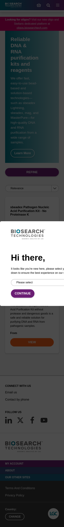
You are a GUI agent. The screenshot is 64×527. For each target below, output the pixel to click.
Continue (23, 293)
